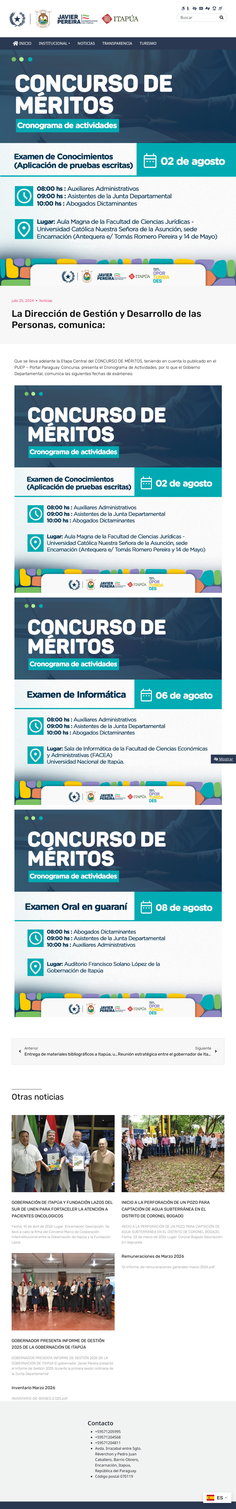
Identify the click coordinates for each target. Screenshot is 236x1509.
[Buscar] (196, 17)
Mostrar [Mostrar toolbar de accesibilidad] (223, 759)
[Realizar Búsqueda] (221, 17)
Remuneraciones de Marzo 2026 (153, 1256)
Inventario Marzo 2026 (33, 1387)
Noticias (47, 300)
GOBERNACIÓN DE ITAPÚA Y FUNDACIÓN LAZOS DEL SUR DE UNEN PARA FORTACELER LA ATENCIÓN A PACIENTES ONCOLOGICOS (62, 1209)
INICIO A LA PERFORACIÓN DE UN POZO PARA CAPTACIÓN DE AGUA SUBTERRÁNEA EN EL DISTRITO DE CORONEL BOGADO (166, 1209)
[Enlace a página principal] (74, 18)
